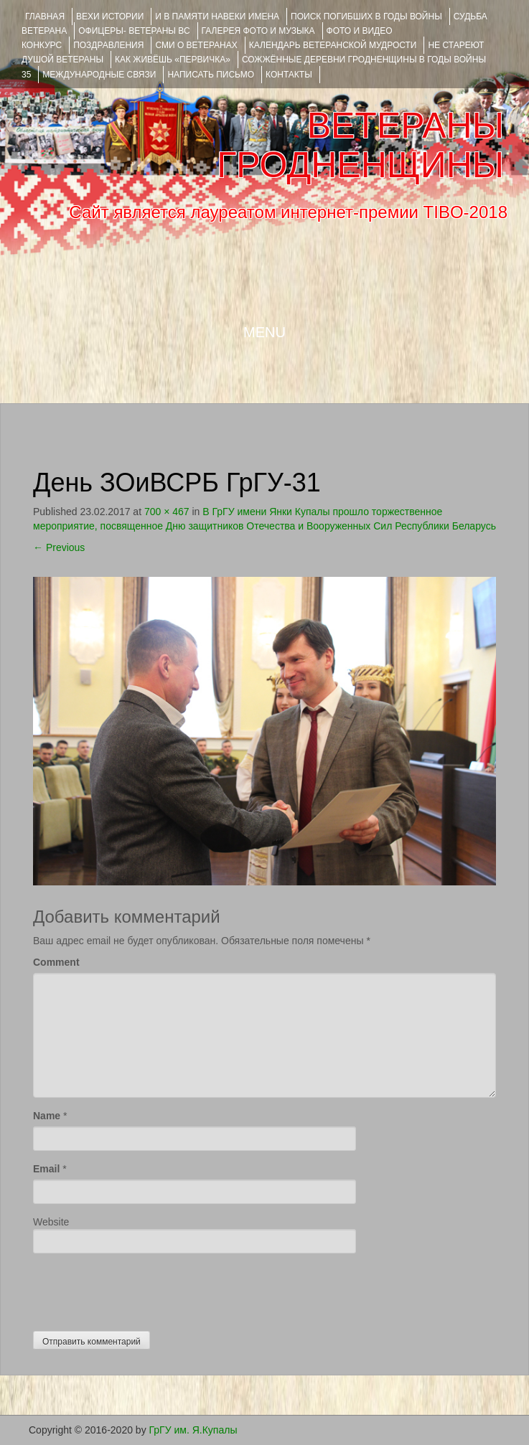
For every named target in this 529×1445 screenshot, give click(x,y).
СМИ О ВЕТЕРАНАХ (196, 45)
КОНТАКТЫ (289, 75)
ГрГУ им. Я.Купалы (193, 1430)
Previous (59, 547)
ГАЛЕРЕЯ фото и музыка (258, 31)
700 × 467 (166, 511)
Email (46, 1169)
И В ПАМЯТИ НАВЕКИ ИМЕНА (217, 16)
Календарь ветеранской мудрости (333, 45)
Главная (45, 16)
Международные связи (99, 75)
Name (46, 1115)
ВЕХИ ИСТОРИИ (110, 16)
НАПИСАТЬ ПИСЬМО (210, 75)
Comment (56, 962)
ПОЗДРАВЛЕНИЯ (108, 45)
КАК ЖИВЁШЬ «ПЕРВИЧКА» (172, 60)
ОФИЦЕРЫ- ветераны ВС (133, 31)
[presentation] (142, 1289)
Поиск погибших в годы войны (366, 16)
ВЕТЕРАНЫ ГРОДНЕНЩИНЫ (360, 145)
